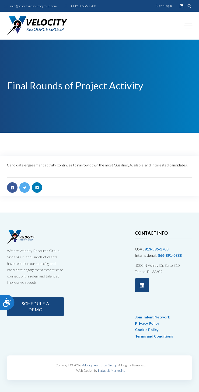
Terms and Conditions (154, 336)
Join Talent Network (152, 317)
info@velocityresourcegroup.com (33, 6)
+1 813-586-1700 (83, 6)
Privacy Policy (147, 323)
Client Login (163, 6)
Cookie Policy (147, 329)
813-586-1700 (156, 249)
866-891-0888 (170, 255)
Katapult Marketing (111, 370)
